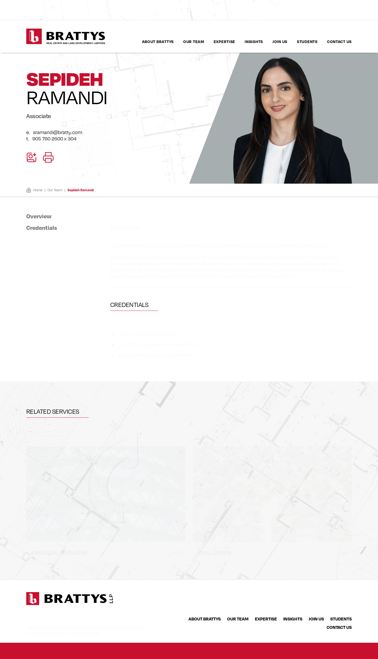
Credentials (41, 227)
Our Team (193, 41)
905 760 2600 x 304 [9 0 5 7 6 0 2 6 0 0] (54, 138)
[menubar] (247, 41)
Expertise (224, 41)
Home (34, 190)
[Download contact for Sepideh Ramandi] (31, 157)
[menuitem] (158, 41)
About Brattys (158, 41)
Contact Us (339, 41)
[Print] (48, 157)
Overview (38, 216)
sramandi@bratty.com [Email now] (57, 132)
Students (307, 41)
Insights (254, 41)
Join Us (279, 41)
